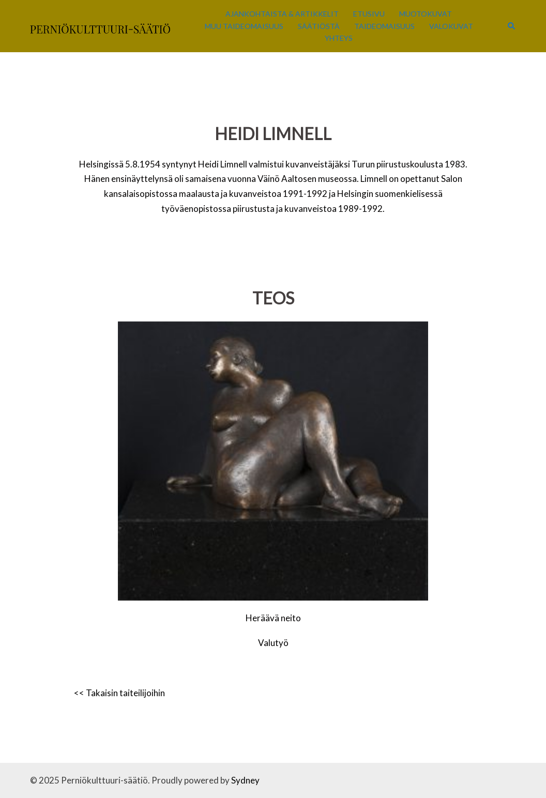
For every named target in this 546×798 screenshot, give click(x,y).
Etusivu (369, 13)
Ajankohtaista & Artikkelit (282, 13)
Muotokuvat (425, 13)
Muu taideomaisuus (244, 26)
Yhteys (339, 38)
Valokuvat (451, 26)
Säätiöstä (319, 26)
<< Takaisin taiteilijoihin (119, 692)
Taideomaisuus (384, 26)
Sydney (245, 780)
